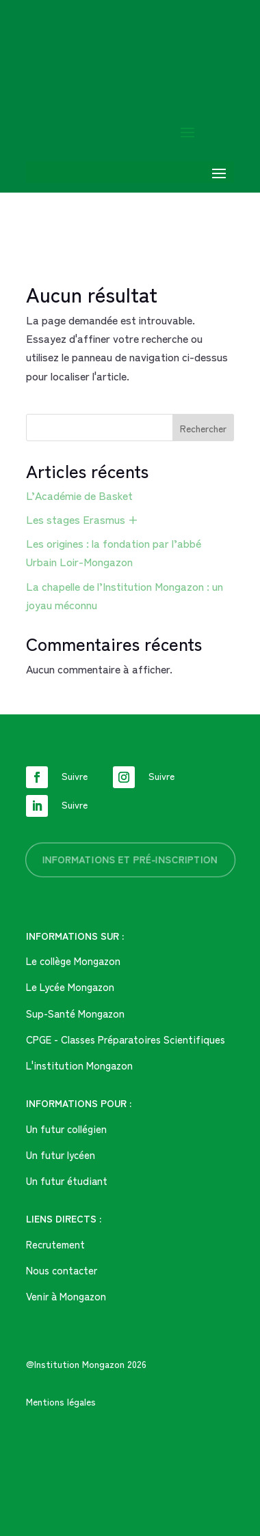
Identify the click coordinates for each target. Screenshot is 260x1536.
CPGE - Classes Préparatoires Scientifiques (125, 1039)
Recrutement (55, 1244)
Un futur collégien (66, 1128)
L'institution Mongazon (79, 1065)
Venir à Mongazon (66, 1296)
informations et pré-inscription (130, 859)
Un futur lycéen (60, 1154)
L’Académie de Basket (79, 495)
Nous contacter (61, 1270)
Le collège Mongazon (73, 960)
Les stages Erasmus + (82, 519)
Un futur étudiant (66, 1180)
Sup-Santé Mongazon (75, 1013)
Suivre (75, 776)
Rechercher (203, 428)
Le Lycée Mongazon (70, 986)
